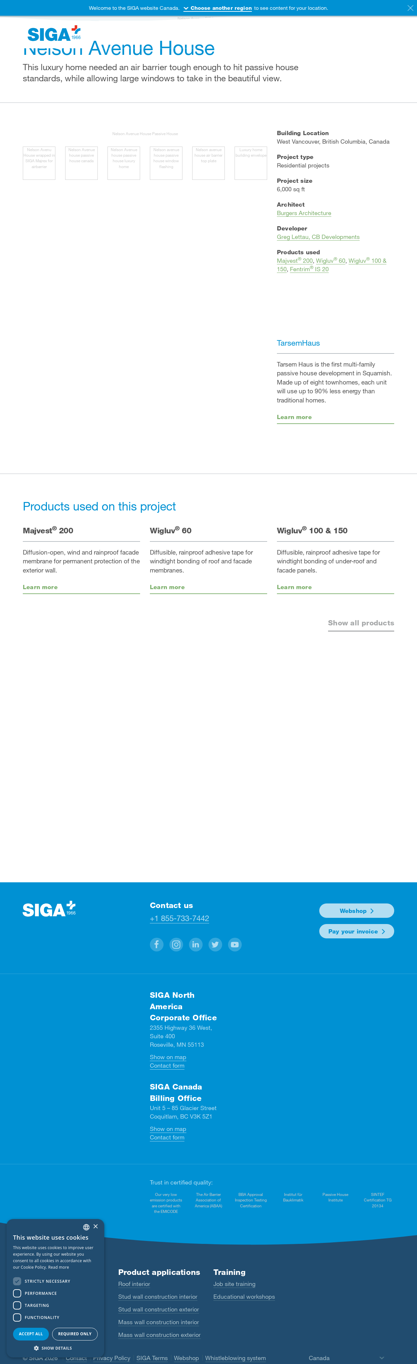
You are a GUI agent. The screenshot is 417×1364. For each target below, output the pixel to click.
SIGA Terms (152, 1357)
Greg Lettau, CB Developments (318, 236)
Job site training (234, 1283)
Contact (76, 1357)
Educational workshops (244, 1296)
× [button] (95, 1226)
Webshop (353, 911)
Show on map (168, 1056)
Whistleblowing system (235, 1357)
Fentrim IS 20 (309, 269)
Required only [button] (75, 1334)
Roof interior (134, 1283)
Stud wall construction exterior (158, 1309)
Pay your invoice (353, 931)
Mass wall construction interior (158, 1321)
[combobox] (86, 1227)
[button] (157, 944)
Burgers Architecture (304, 212)
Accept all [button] (31, 1334)
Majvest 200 (295, 260)
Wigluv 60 (330, 260)
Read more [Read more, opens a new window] (58, 1267)
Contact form (167, 1065)
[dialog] (55, 1288)
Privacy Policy (111, 1357)
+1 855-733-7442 (179, 918)
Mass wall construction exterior (159, 1334)
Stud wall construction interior (157, 1296)
